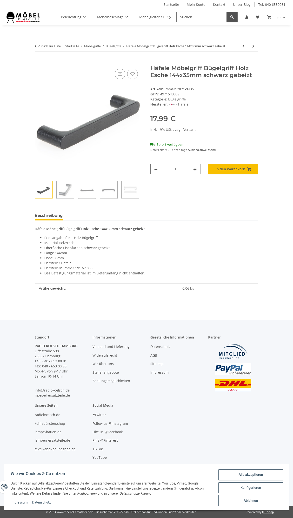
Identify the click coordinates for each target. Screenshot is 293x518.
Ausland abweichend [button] (202, 150)
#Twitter (99, 414)
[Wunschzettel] (257, 17)
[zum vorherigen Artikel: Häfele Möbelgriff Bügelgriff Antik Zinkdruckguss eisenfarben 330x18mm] (243, 46)
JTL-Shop (268, 512)
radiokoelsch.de (47, 414)
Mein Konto (196, 4)
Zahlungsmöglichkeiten (111, 381)
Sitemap (157, 363)
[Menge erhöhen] (195, 169)
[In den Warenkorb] (38, 62)
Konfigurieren (249, 488)
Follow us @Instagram (110, 423)
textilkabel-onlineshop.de (55, 449)
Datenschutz (42, 503)
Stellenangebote (106, 372)
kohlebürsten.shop (50, 423)
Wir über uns (103, 363)
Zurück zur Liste (49, 46)
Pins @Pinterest (105, 440)
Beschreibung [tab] (49, 215)
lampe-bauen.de (48, 432)
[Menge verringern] (156, 169)
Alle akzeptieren (249, 476)
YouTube (100, 457)
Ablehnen (249, 501)
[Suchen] (201, 17)
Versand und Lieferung (111, 346)
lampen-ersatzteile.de (52, 440)
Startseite (171, 4)
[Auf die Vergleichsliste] (120, 74)
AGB (153, 355)
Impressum (20, 503)
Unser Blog (242, 4)
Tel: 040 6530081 (271, 4)
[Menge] (175, 169)
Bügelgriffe (177, 99)
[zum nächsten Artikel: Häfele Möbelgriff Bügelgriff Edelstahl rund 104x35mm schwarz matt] (253, 46)
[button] (246, 17)
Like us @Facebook (108, 432)
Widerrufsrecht (105, 355)
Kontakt (219, 4)
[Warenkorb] (276, 17)
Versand (190, 129)
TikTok (98, 449)
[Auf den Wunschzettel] (132, 74)
